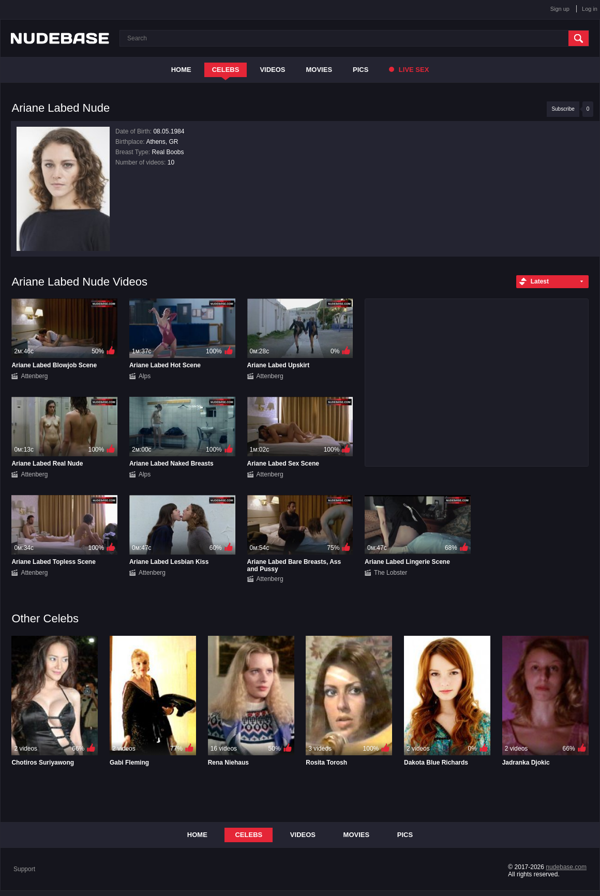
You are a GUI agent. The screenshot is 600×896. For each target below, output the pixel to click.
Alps (145, 376)
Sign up (559, 9)
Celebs (225, 69)
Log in (589, 9)
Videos (272, 69)
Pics (360, 69)
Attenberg (34, 376)
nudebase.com (566, 867)
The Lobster (390, 572)
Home (181, 69)
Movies (319, 69)
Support (24, 869)
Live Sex (409, 69)
